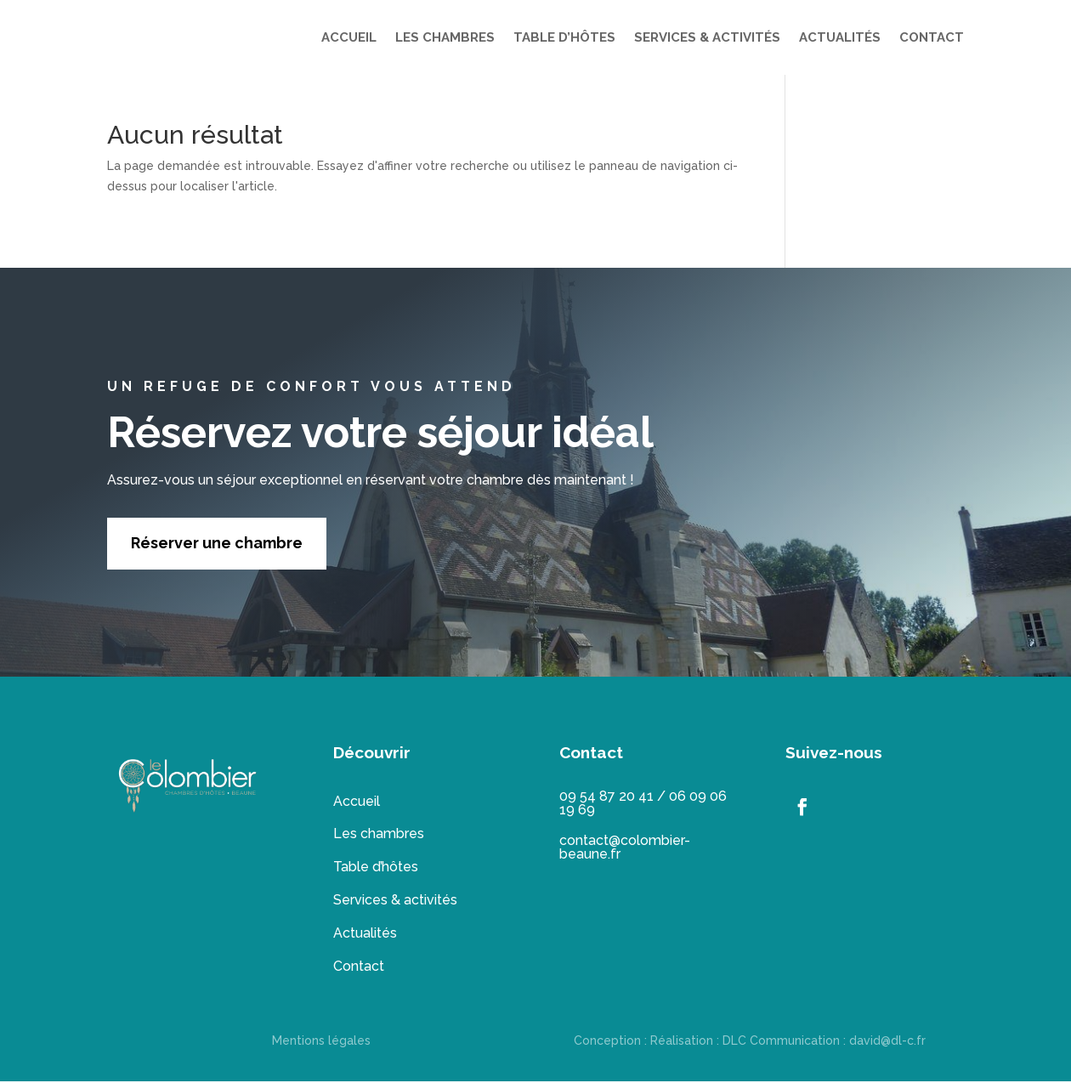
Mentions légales (321, 1042)
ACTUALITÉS (840, 37)
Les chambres (378, 835)
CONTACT (931, 37)
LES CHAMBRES (445, 37)
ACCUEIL (349, 37)
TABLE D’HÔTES (564, 37)
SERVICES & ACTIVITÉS (707, 37)
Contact (358, 968)
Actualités (365, 935)
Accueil (356, 803)
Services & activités (395, 901)
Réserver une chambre (217, 544)
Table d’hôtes (375, 868)
